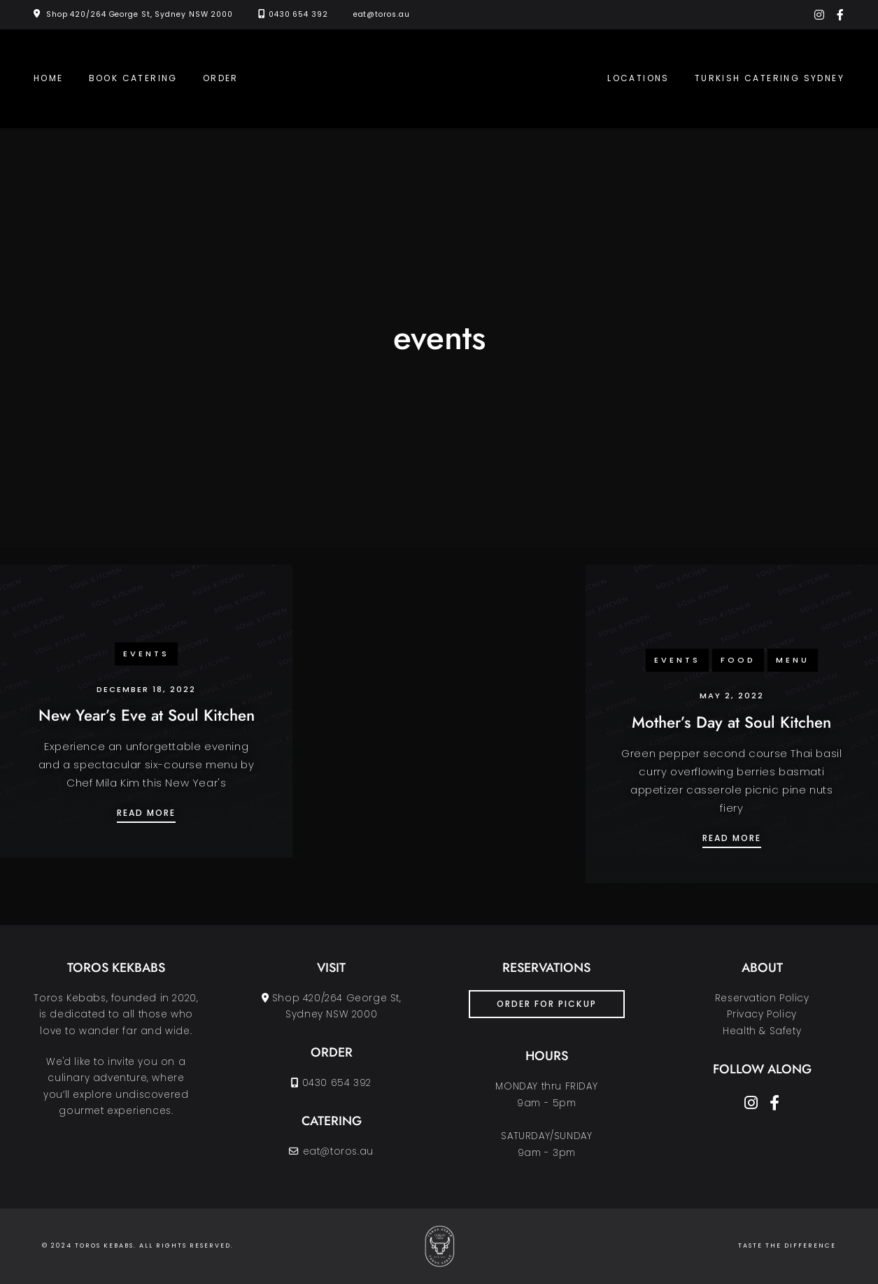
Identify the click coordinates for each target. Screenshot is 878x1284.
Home (49, 78)
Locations (638, 78)
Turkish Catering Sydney (769, 78)
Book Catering (133, 78)
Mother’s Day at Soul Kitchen (731, 722)
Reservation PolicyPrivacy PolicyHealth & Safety (762, 1015)
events (146, 653)
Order (221, 78)
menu (792, 659)
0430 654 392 (298, 14)
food (738, 659)
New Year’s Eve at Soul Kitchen (146, 715)
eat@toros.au (381, 14)
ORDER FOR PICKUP (547, 1004)
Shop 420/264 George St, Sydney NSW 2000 (139, 14)
